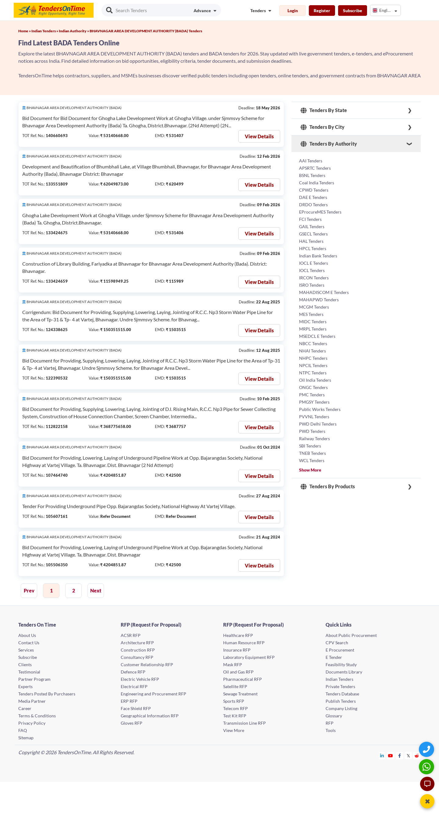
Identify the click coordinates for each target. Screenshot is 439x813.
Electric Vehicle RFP (140, 679)
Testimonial (29, 671)
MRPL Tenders (313, 328)
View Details (259, 136)
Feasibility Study (341, 664)
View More (233, 730)
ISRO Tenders (311, 285)
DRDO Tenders (313, 204)
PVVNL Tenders (314, 416)
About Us (27, 635)
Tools (331, 730)
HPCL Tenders (312, 248)
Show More (310, 469)
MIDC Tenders (313, 321)
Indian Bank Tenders (318, 255)
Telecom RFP (235, 708)
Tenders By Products (328, 486)
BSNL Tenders (312, 175)
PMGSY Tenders (314, 402)
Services (26, 649)
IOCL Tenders (312, 270)
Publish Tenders (341, 701)
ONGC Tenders (313, 387)
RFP (330, 723)
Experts (25, 686)
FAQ (22, 730)
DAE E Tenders (313, 197)
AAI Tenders (310, 160)
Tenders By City (322, 127)
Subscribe (352, 10)
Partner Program (34, 679)
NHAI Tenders (312, 350)
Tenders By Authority (329, 143)
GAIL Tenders (311, 226)
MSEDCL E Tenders (317, 336)
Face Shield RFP (136, 708)
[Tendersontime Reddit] (417, 755)
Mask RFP (232, 664)
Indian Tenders (339, 679)
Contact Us (28, 642)
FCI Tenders (310, 219)
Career (24, 708)
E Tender (334, 657)
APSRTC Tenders (315, 168)
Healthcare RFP (238, 635)
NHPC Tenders (313, 358)
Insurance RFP (237, 649)
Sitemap (26, 737)
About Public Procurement (351, 635)
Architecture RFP (137, 642)
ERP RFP (129, 701)
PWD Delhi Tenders (318, 423)
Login (292, 10)
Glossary (334, 715)
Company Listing (341, 708)
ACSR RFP (131, 635)
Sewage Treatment (240, 693)
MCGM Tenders (314, 306)
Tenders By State (324, 110)
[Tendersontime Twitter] (408, 755)
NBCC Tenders (313, 343)
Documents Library (344, 671)
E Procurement (340, 649)
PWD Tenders (312, 431)
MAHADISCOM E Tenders (324, 292)
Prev (29, 590)
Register (322, 10)
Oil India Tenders (315, 380)
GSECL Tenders (313, 233)
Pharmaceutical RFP (242, 679)
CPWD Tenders (313, 190)
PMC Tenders (312, 394)
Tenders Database (342, 693)
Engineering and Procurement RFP (153, 693)
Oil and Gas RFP (238, 671)
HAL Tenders (311, 241)
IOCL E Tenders (313, 263)
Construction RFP (138, 649)
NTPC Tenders (313, 372)
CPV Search (337, 642)
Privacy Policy (31, 723)
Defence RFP (133, 671)
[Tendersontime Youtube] (391, 755)
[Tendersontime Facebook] (400, 755)
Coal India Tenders (316, 182)
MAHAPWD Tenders (319, 299)
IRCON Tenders (314, 277)
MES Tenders (311, 314)
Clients (25, 664)
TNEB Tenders (312, 453)
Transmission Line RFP (244, 723)
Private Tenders (340, 686)
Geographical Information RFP (150, 715)
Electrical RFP (134, 686)
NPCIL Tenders (313, 365)
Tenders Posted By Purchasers (46, 693)
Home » (24, 31)
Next (95, 590)
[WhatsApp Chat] (427, 766)
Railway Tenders (314, 438)
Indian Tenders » (45, 31)
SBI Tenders (310, 445)
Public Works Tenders (320, 409)
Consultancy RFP (137, 657)
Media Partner (32, 701)
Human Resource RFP (244, 642)
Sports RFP (233, 701)
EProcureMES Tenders (320, 211)
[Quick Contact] (427, 749)
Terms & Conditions (37, 715)
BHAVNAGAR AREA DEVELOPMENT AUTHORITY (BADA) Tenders (146, 31)
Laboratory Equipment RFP (249, 657)
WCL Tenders (311, 460)
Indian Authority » (74, 31)
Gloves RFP (131, 723)
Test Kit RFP (234, 715)
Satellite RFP (235, 686)
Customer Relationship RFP (147, 664)
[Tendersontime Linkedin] (382, 755)
